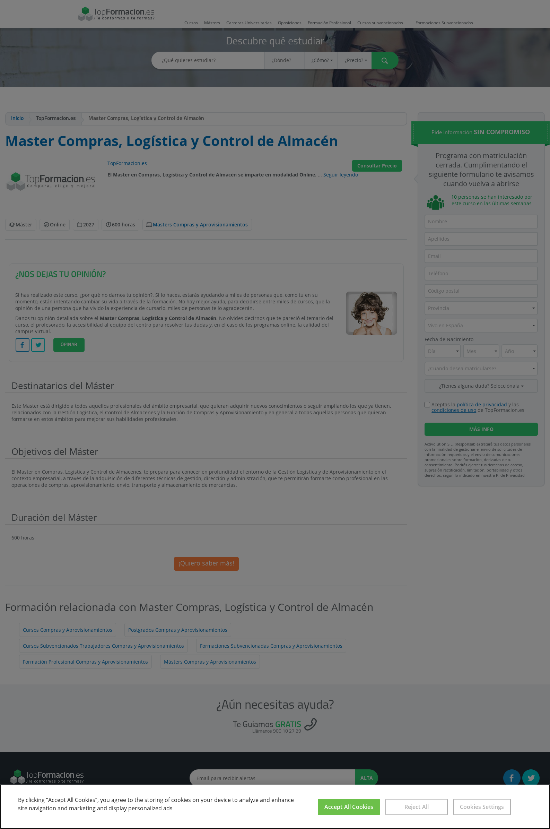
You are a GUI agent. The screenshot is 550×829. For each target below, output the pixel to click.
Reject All (416, 807)
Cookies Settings (482, 807)
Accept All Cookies (349, 807)
